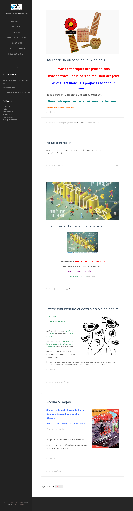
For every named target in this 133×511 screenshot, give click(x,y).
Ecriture (16, 32)
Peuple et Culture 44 (13, 502)
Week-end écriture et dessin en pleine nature (82, 309)
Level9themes (18, 504)
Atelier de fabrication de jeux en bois (75, 60)
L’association (16, 43)
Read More (50, 112)
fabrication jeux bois (91, 122)
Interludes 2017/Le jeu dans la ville (16, 92)
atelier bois (74, 289)
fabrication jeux (9, 112)
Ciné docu (16, 27)
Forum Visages (58, 402)
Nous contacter (16, 54)
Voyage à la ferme (16, 48)
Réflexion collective (16, 38)
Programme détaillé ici (56, 429)
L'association (8, 117)
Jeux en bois (16, 21)
